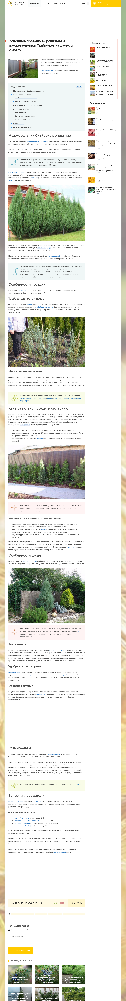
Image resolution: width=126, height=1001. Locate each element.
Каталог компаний (61, 3)
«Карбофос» (29, 826)
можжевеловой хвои (56, 256)
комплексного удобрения (61, 675)
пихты (22, 398)
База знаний (34, 3)
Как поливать (20, 112)
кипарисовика (63, 398)
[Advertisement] (63, 21)
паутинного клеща (22, 823)
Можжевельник (47, 70)
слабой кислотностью (44, 307)
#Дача (108, 3)
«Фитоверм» (24, 818)
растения (34, 178)
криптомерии (75, 398)
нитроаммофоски (35, 675)
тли (16, 818)
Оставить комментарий (20, 950)
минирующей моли (22, 821)
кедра (49, 398)
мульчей (70, 547)
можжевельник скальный (37, 141)
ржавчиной (37, 801)
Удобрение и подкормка (25, 116)
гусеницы (26, 787)
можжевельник (25, 290)
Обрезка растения (22, 120)
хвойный (25, 380)
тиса (55, 398)
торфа (43, 529)
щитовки (18, 826)
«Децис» (35, 821)
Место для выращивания (25, 101)
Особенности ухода (21, 109)
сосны (28, 398)
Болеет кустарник (15, 801)
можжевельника (30, 561)
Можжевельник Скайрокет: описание (28, 91)
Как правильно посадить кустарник (28, 105)
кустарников (25, 425)
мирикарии (24, 401)
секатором (40, 694)
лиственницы (40, 398)
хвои (10, 180)
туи (33, 398)
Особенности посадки (22, 95)
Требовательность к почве (26, 98)
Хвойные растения (54, 914)
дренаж (40, 438)
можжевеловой (59, 852)
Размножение (18, 124)
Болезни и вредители (22, 127)
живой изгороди (44, 248)
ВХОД (85, 3)
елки (79, 631)
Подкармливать (15, 672)
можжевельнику (56, 650)
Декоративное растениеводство (23, 914)
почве (29, 304)
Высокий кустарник (16, 172)
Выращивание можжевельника (73, 914)
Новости (46, 3)
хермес (78, 784)
